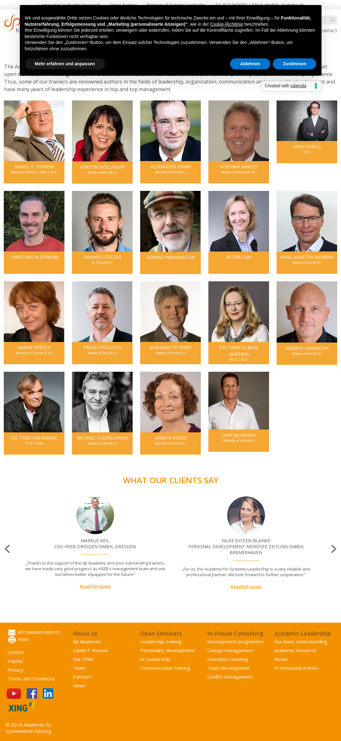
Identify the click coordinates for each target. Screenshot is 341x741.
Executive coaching (227, 659)
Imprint (15, 661)
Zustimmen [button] (294, 63)
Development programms (235, 641)
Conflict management (230, 676)
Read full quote (95, 586)
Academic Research (295, 650)
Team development (228, 668)
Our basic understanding (300, 641)
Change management (230, 650)
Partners (82, 676)
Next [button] (333, 549)
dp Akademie (87, 641)
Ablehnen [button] (250, 63)
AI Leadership (155, 659)
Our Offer (83, 659)
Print (18, 640)
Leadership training (161, 641)
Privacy (15, 670)
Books (281, 659)
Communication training (165, 668)
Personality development (167, 650)
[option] (95, 543)
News (79, 685)
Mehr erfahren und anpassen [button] (65, 63)
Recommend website (34, 633)
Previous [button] (7, 549)
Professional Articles (296, 668)
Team (79, 668)
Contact (328, 31)
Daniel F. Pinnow (90, 650)
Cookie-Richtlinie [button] (226, 24)
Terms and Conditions (31, 678)
